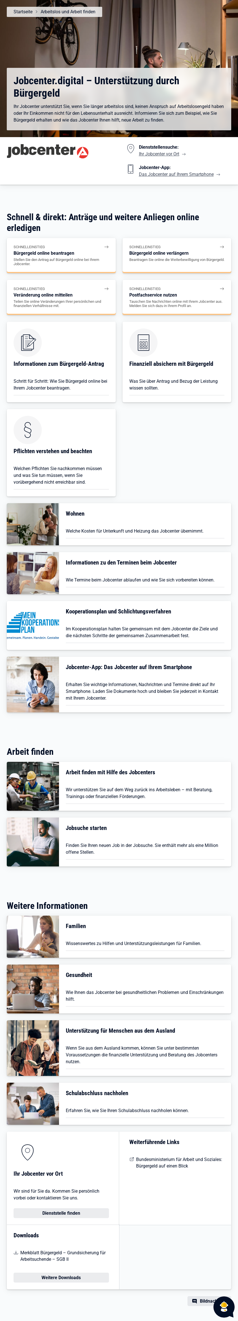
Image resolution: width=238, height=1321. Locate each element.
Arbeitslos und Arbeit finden (68, 11)
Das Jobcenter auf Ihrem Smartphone (176, 174)
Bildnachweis (213, 1301)
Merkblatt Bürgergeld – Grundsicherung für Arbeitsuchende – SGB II (63, 1256)
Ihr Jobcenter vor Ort (159, 154)
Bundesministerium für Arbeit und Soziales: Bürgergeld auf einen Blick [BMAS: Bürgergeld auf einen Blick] (179, 1163)
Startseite (23, 11)
